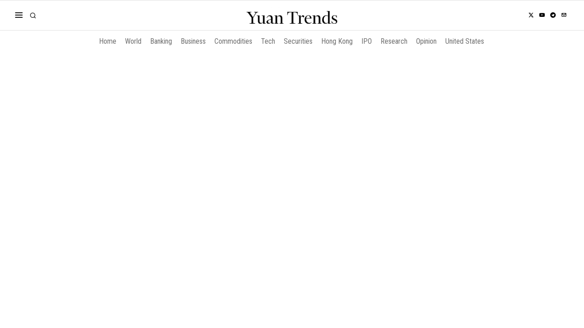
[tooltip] (531, 15)
